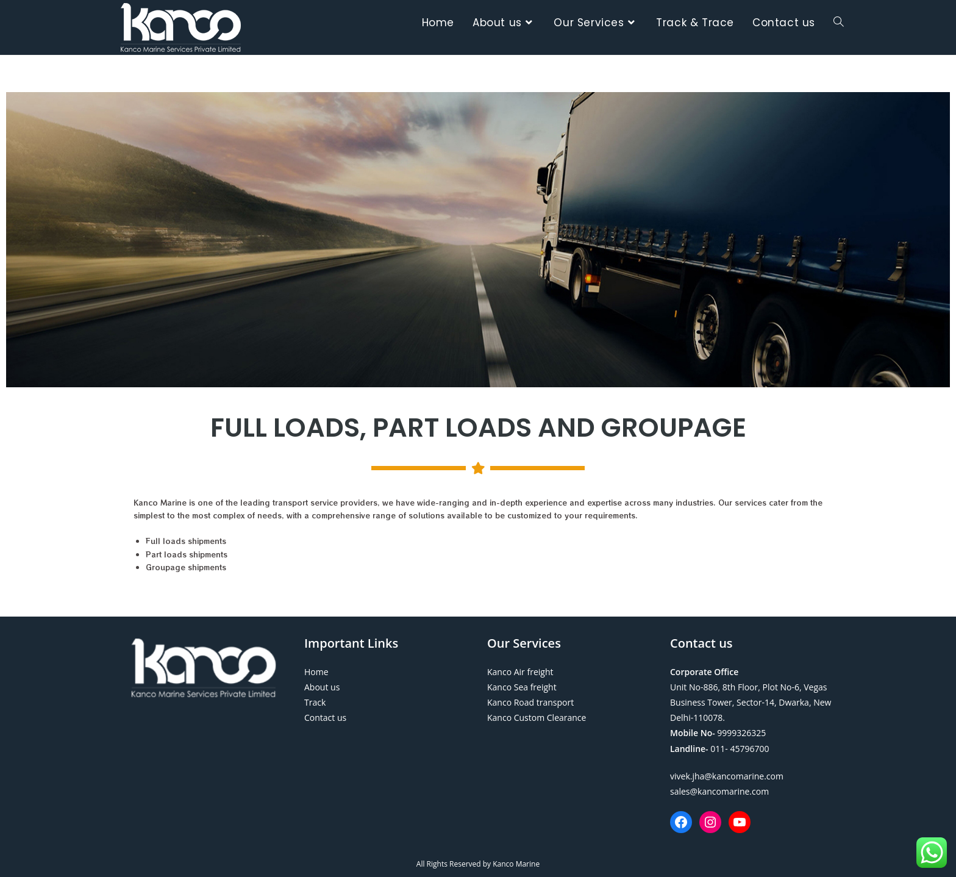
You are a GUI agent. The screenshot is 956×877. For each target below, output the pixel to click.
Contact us (325, 717)
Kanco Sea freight (522, 687)
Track (315, 702)
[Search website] (838, 22)
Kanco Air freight (520, 672)
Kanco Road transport (530, 702)
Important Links (351, 643)
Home (316, 672)
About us (322, 687)
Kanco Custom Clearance (536, 717)
